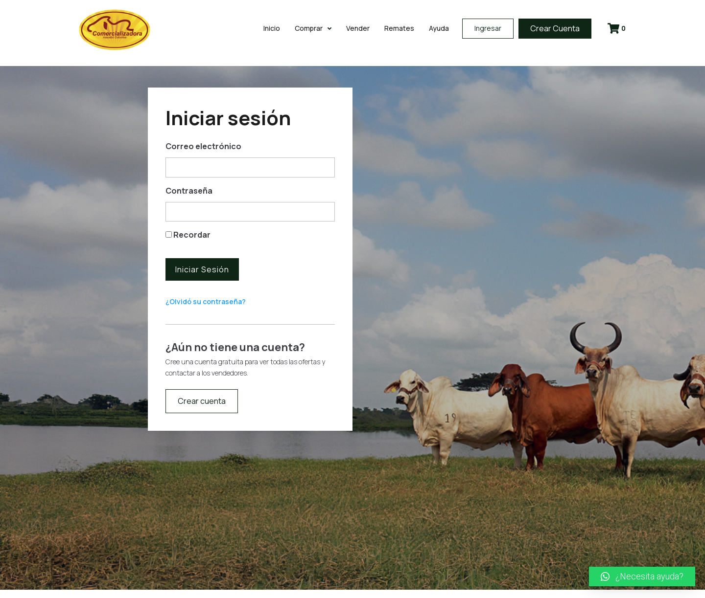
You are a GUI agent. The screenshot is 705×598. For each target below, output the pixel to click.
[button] (642, 576)
